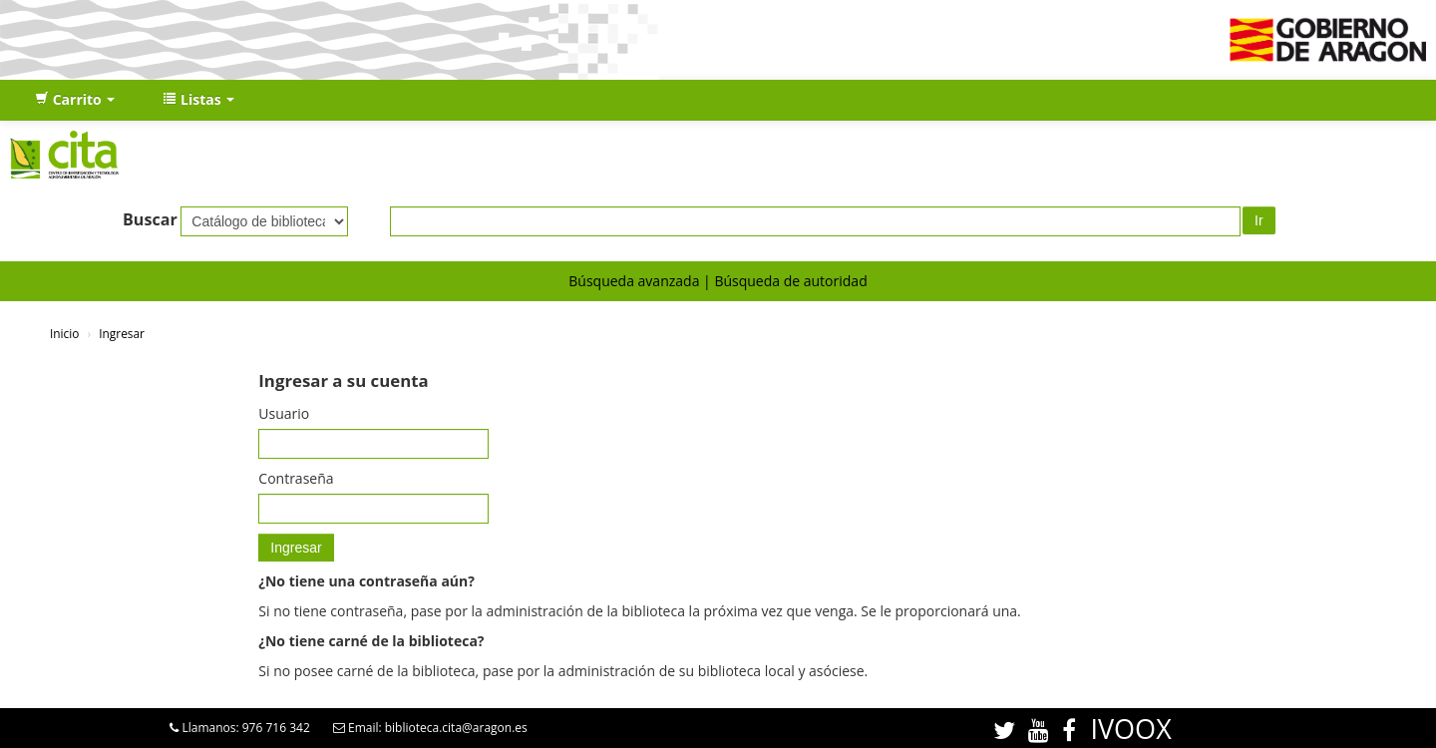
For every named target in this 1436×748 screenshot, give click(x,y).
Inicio (64, 333)
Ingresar (122, 333)
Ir (1259, 220)
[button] (75, 100)
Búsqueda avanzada (633, 280)
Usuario (283, 413)
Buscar (150, 219)
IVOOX (1130, 728)
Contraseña (295, 478)
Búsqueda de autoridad (790, 280)
